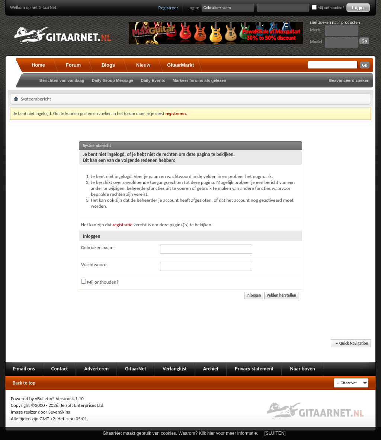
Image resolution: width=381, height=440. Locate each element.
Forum (73, 65)
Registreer (169, 7)
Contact (59, 369)
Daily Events (153, 80)
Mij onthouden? (328, 7)
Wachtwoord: (94, 264)
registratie (122, 224)
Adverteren (96, 369)
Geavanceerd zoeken (349, 80)
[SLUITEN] (275, 433)
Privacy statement (254, 369)
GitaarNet (135, 369)
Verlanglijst (175, 369)
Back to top (24, 383)
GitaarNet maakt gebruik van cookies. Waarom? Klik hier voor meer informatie (180, 433)
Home (38, 65)
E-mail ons (24, 369)
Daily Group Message (112, 80)
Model (316, 41)
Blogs (108, 65)
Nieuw (143, 65)
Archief (210, 369)
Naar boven (302, 369)
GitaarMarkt (180, 65)
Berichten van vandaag (61, 80)
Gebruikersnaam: (98, 247)
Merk (315, 29)
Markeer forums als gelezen (199, 80)
